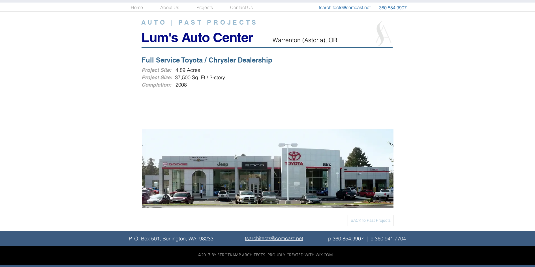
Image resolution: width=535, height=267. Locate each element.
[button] (209, 7)
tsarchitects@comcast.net (345, 7)
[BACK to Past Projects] (370, 220)
